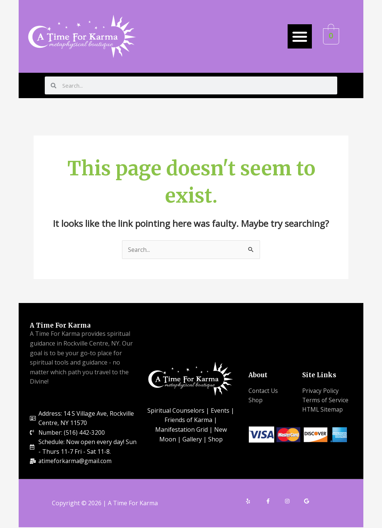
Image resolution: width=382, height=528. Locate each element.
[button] (300, 36)
